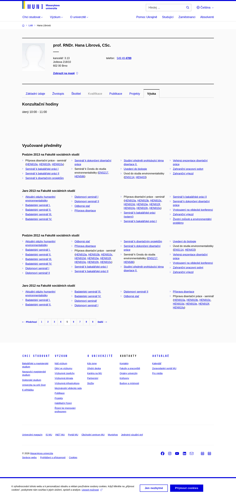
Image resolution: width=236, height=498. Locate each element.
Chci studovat (36, 356)
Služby (90, 383)
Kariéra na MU (94, 373)
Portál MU (73, 434)
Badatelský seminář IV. (38, 219)
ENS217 (103, 172)
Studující (168, 17)
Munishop (113, 434)
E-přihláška (28, 390)
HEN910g (32, 164)
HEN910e (142, 204)
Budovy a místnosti (129, 383)
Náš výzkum (61, 363)
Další (102, 322)
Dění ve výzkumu (63, 368)
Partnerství (92, 378)
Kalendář (156, 363)
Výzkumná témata (64, 378)
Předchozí (29, 322)
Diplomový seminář (86, 300)
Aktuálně (160, 356)
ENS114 (129, 177)
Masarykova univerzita (41, 453)
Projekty (134, 93)
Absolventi (207, 17)
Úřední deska (94, 368)
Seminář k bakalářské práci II (42, 173)
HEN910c (155, 200)
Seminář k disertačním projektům (44, 178)
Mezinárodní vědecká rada (68, 388)
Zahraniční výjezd (183, 173)
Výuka (151, 93)
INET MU (60, 434)
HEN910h (44, 164)
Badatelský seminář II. (38, 209)
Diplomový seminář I (86, 196)
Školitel (76, 93)
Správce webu (29, 457)
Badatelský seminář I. (37, 205)
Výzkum (61, 356)
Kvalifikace (95, 93)
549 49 (124, 58)
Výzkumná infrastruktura (67, 383)
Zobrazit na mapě (65, 73)
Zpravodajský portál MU (164, 368)
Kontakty (124, 363)
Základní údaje (35, 93)
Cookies (73, 457)
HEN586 (79, 176)
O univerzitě (100, 356)
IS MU (49, 434)
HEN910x (57, 164)
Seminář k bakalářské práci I (42, 169)
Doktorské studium (31, 380)
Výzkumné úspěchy (64, 373)
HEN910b (143, 200)
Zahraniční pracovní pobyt (188, 169)
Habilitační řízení (63, 403)
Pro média (157, 373)
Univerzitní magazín (32, 434)
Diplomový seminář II (87, 201)
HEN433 (141, 177)
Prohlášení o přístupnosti (53, 457)
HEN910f (154, 204)
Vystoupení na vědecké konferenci (193, 209)
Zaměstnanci (186, 17)
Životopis (58, 93)
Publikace (115, 93)
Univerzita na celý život (34, 385)
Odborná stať (82, 206)
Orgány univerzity (129, 373)
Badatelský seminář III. (38, 214)
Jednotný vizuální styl (132, 434)
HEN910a (130, 200)
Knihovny (124, 378)
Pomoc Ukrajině (146, 17)
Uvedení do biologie (135, 169)
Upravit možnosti (92, 491)
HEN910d (129, 204)
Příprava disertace (85, 210)
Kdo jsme (92, 363)
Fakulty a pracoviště (130, 368)
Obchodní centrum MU (93, 434)
